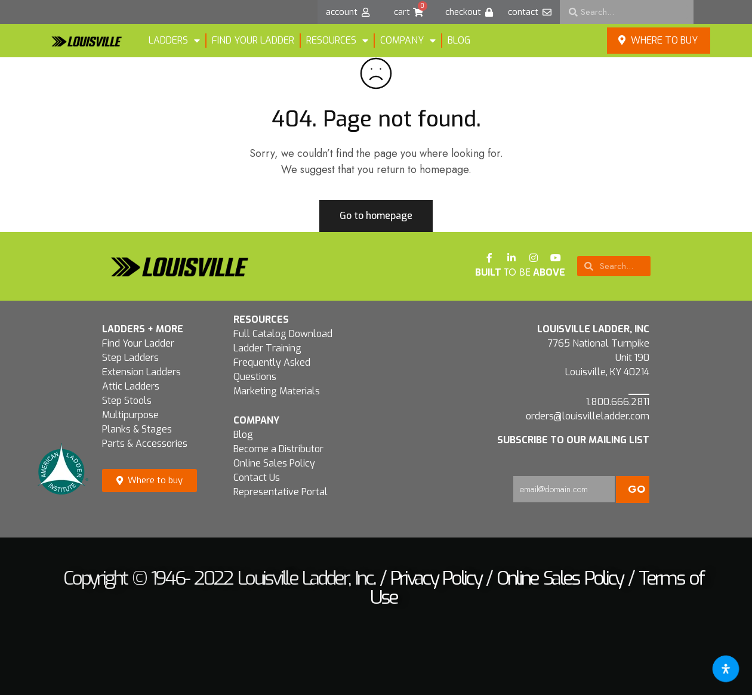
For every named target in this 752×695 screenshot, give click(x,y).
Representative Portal (280, 492)
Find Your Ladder (138, 343)
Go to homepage (376, 215)
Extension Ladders (141, 372)
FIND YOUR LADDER (253, 40)
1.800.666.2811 (617, 402)
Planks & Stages (137, 429)
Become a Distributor (278, 449)
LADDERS (174, 40)
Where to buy (658, 40)
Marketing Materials (276, 391)
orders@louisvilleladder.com (587, 416)
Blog (459, 40)
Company (408, 40)
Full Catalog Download (282, 334)
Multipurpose (130, 415)
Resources (337, 40)
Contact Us (256, 477)
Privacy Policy (435, 578)
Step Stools (127, 400)
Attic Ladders (130, 386)
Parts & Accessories (144, 443)
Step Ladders (130, 357)
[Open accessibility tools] (725, 668)
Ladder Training (267, 348)
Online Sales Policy (274, 463)
